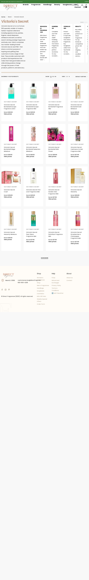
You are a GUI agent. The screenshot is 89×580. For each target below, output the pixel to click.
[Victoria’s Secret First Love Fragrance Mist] (33, 176)
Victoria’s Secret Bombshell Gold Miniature (76, 109)
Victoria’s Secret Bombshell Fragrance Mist (55, 109)
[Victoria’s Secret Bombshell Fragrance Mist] (56, 91)
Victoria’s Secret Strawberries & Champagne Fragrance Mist (76, 238)
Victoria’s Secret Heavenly (76, 193)
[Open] (86, 5)
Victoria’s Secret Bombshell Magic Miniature (9, 151)
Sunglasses (67, 27)
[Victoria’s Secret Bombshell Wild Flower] (56, 134)
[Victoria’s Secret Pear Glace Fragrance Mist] (33, 219)
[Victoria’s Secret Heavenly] (78, 176)
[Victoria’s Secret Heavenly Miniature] (11, 219)
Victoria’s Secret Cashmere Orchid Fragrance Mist (77, 151)
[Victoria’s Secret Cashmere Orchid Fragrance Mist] (78, 134)
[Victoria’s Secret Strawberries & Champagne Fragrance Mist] (78, 219)
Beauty (78, 26)
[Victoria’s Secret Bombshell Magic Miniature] (11, 134)
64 (55, 76)
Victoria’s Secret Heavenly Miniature (10, 236)
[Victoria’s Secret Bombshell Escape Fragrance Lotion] (11, 91)
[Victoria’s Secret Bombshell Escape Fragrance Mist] (33, 91)
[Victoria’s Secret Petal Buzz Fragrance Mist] (56, 219)
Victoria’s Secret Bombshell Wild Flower (53, 151)
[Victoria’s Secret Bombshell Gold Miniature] (78, 91)
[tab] (82, 22)
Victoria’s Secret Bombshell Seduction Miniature (33, 151)
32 (53, 76)
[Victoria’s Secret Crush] (11, 176)
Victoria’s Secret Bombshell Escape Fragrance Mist (32, 109)
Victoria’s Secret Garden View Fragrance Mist (53, 194)
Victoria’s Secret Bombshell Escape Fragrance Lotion (10, 109)
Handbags (55, 27)
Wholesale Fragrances (43, 29)
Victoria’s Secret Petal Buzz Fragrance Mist (55, 237)
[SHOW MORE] (44, 258)
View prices (8, 116)
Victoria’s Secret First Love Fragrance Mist (33, 193)
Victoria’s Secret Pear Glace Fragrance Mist (31, 237)
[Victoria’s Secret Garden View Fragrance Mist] (56, 176)
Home (3, 17)
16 (51, 76)
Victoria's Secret (10, 104)
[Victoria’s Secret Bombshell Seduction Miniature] (33, 134)
